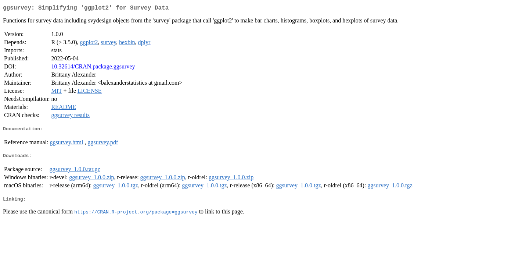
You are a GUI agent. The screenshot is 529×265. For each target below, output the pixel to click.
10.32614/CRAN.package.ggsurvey (93, 68)
